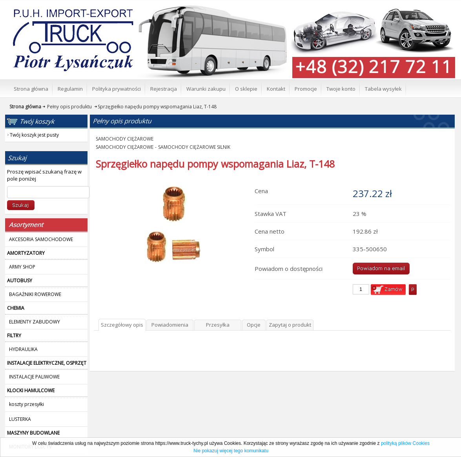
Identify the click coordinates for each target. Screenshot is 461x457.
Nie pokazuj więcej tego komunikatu (230, 450)
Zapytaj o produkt (290, 324)
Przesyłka (218, 324)
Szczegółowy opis (122, 324)
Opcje (254, 324)
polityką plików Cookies (405, 443)
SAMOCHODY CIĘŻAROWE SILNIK (194, 147)
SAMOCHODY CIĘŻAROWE (124, 138)
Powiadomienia (169, 324)
